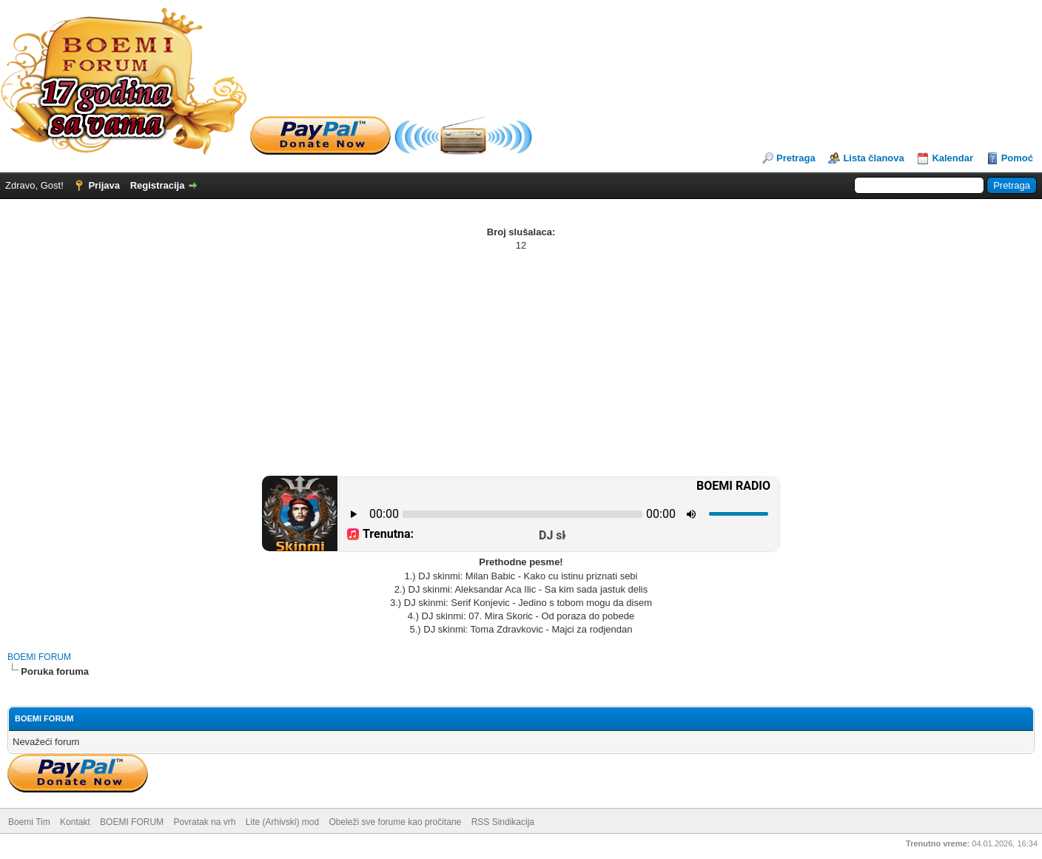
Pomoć (1017, 158)
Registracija (157, 185)
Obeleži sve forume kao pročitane (395, 822)
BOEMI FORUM (39, 657)
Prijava (104, 185)
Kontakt (75, 822)
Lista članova (873, 158)
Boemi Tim (29, 822)
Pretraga (796, 158)
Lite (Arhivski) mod (282, 822)
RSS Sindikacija (502, 822)
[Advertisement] (521, 363)
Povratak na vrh (204, 822)
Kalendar (952, 158)
